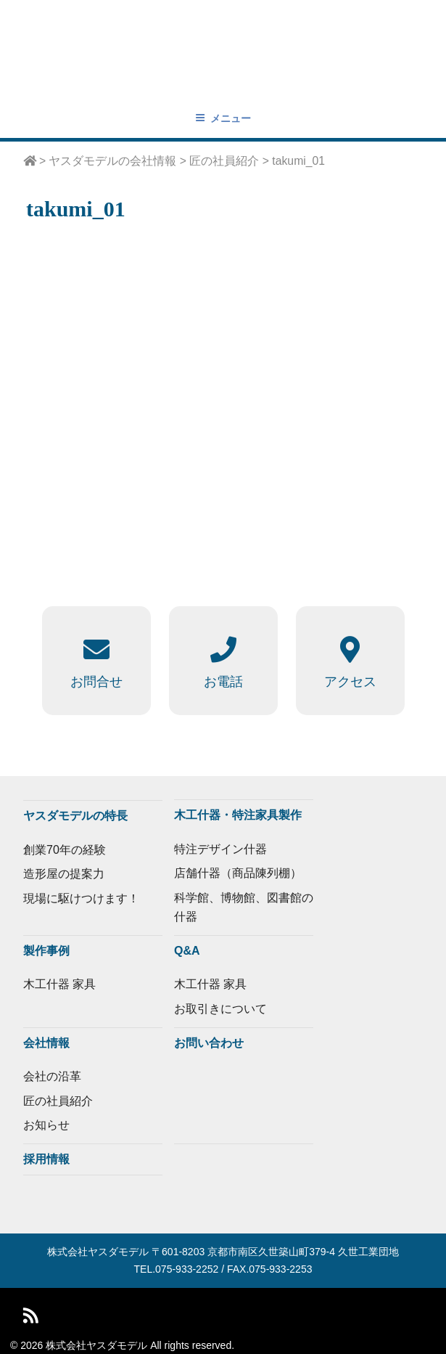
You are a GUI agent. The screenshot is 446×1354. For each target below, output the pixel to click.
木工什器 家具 (59, 984)
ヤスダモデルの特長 (75, 815)
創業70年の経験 (64, 850)
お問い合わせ (209, 1043)
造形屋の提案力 (63, 874)
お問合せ (96, 681)
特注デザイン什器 (220, 849)
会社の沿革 (52, 1076)
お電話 (223, 681)
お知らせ (46, 1125)
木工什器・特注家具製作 (238, 815)
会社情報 (46, 1043)
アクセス (350, 681)
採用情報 (46, 1159)
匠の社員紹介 (58, 1101)
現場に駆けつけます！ (81, 898)
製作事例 (46, 951)
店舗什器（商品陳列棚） (238, 873)
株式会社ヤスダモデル (98, 1251)
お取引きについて (220, 1009)
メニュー (223, 118)
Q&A (187, 951)
